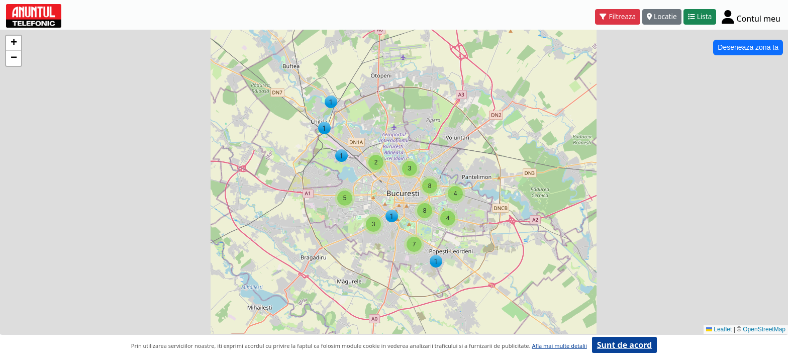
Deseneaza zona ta (748, 47)
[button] (324, 128)
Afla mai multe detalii (559, 345)
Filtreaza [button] (618, 16)
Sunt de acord (624, 344)
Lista (700, 16)
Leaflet (719, 329)
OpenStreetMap (764, 329)
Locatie (662, 16)
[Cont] (751, 17)
